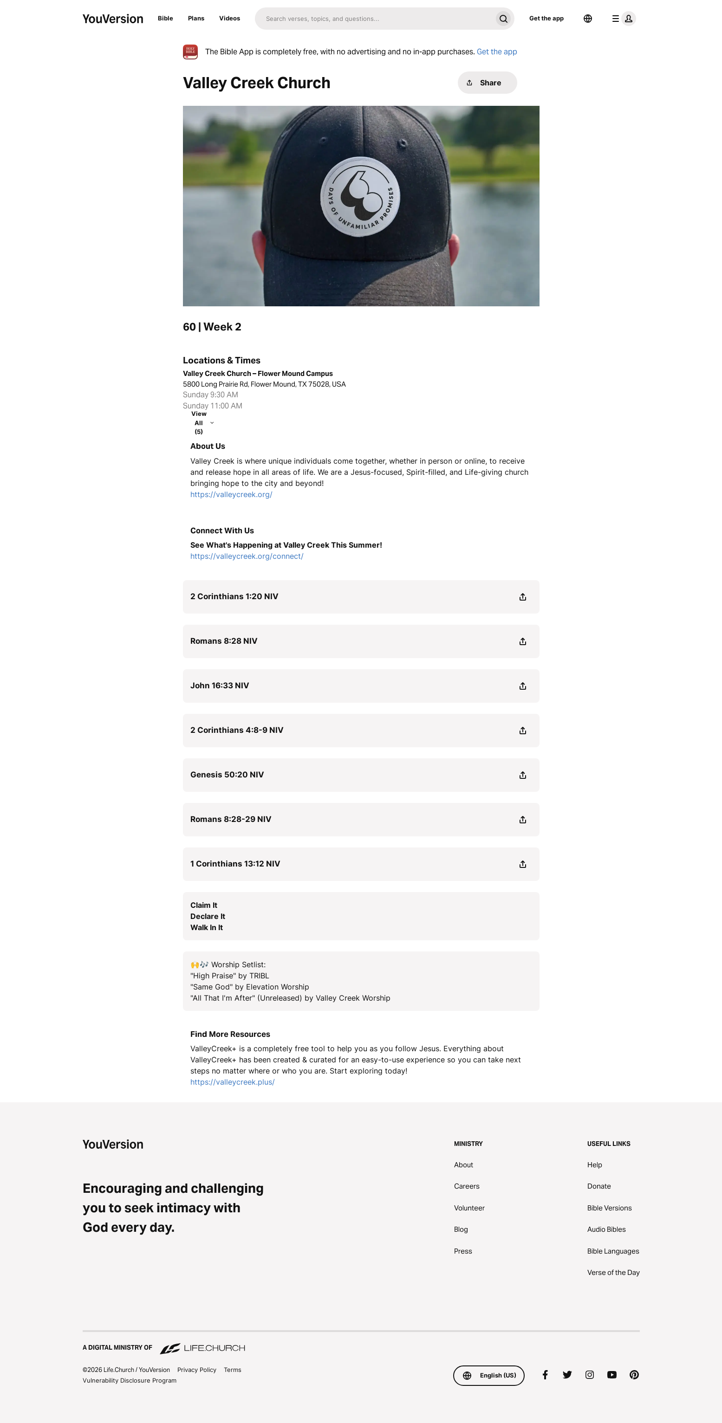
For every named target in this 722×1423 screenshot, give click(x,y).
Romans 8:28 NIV (224, 641)
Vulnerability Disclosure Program (129, 1380)
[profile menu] (622, 18)
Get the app (546, 18)
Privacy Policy (196, 1369)
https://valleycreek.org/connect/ (247, 556)
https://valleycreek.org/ (231, 494)
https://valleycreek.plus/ (232, 1082)
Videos (229, 18)
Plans (196, 18)
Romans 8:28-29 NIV (231, 819)
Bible (165, 18)
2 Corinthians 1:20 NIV (234, 596)
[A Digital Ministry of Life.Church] (361, 1343)
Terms (232, 1369)
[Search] (373, 18)
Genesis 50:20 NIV (227, 774)
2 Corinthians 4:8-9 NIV (237, 730)
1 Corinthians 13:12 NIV (235, 863)
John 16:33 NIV (219, 685)
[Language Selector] (588, 18)
